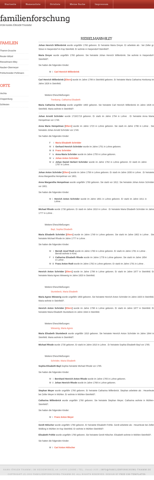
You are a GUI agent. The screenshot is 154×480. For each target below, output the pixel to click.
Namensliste (33, 4)
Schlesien (4, 104)
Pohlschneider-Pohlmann (12, 73)
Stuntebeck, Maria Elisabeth (64, 291)
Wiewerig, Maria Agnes (62, 328)
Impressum (101, 4)
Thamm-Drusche (8, 50)
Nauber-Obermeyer (9, 67)
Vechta (3, 93)
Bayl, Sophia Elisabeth (61, 229)
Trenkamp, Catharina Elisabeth (65, 99)
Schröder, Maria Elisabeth (63, 360)
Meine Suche (77, 4)
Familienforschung (35, 18)
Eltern (68, 79)
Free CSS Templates (132, 474)
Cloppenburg (6, 99)
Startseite (10, 4)
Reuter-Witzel (6, 56)
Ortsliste (55, 4)
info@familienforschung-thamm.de (126, 469)
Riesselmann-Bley (8, 62)
